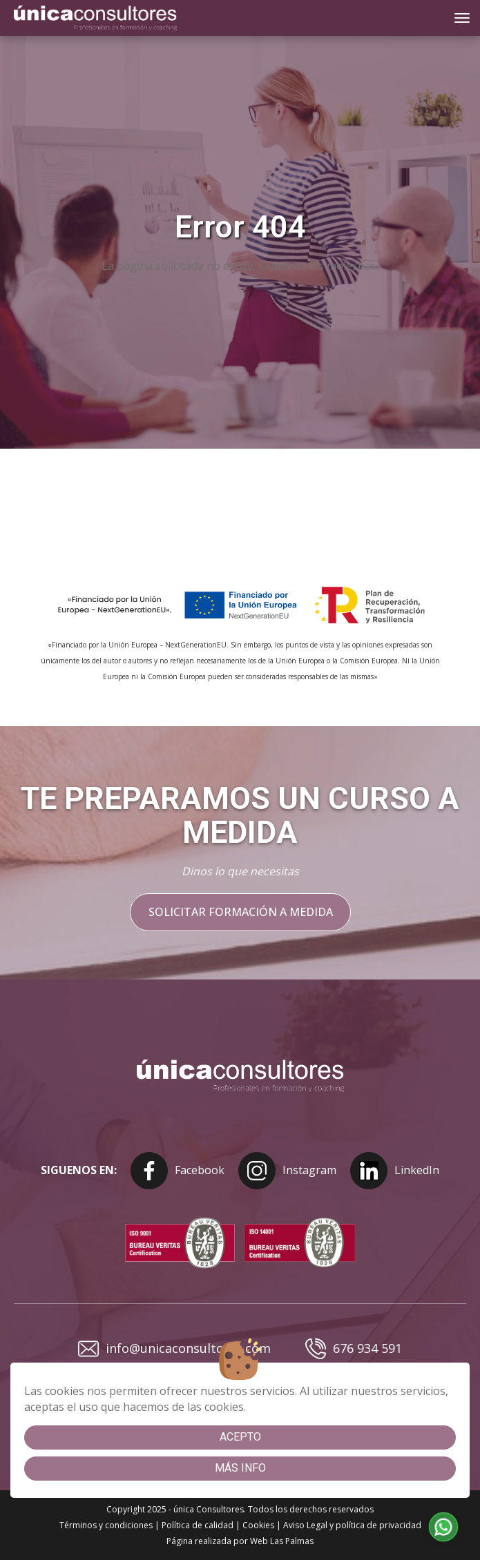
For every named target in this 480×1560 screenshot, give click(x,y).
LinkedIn (394, 1170)
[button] (443, 1527)
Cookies (258, 1525)
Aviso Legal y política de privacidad (352, 1525)
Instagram (287, 1170)
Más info (240, 1467)
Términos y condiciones (106, 1525)
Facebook (177, 1170)
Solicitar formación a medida (240, 911)
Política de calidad (197, 1525)
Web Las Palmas (282, 1541)
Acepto (240, 1436)
